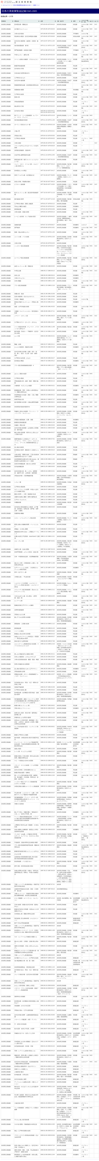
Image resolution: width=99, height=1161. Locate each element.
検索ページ (36, 5)
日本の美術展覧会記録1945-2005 (22, 5)
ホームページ (7, 5)
